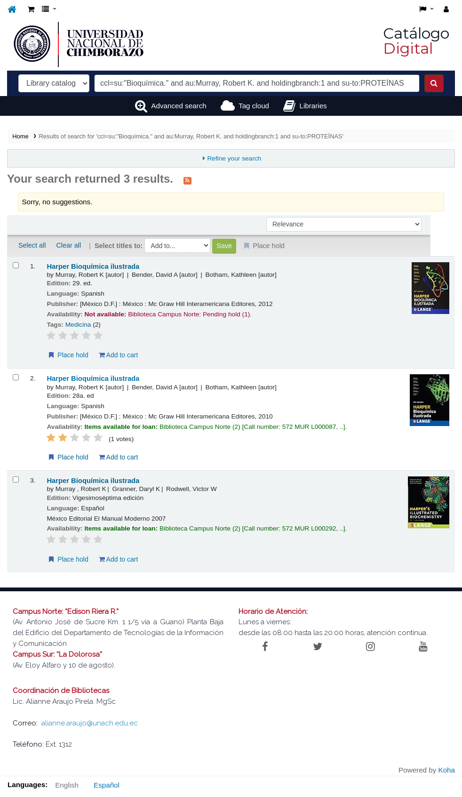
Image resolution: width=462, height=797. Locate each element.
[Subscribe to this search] (187, 180)
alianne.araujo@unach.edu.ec (89, 723)
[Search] (434, 83)
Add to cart (118, 355)
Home (20, 136)
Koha (446, 770)
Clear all (68, 245)
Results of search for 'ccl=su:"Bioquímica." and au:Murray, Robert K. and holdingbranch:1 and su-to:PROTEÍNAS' (191, 136)
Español (106, 785)
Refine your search (234, 158)
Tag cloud (254, 106)
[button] (31, 9)
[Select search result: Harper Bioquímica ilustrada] (16, 265)
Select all (32, 245)
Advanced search (178, 106)
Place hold (67, 355)
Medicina (78, 324)
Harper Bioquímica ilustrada (93, 266)
